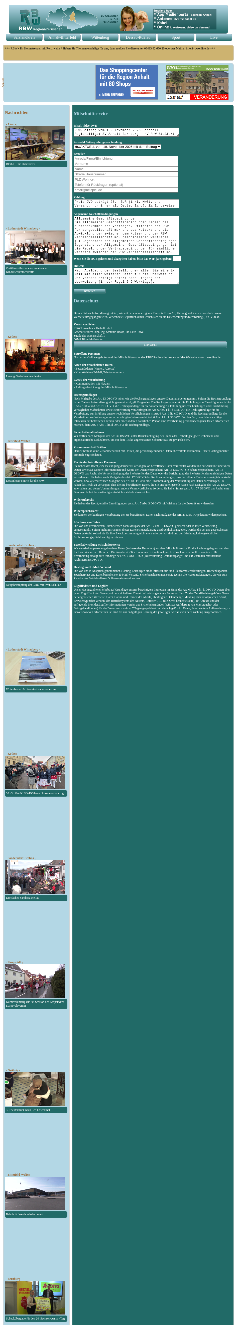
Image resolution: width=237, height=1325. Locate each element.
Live (213, 37)
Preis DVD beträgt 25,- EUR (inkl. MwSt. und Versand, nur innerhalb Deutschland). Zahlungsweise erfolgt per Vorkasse (133, 206)
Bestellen (89, 304)
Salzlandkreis (24, 37)
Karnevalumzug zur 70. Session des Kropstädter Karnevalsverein (35, 1003)
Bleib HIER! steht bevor (20, 164)
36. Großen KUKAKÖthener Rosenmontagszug (35, 793)
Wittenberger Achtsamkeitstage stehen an (31, 689)
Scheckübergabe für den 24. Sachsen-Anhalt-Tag (35, 1318)
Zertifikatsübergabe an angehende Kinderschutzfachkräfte (26, 270)
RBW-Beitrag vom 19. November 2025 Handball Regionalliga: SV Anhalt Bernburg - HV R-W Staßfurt (133, 133)
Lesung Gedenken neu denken (24, 376)
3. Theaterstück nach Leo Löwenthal (28, 1110)
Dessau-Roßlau (138, 37)
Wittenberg (100, 37)
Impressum (150, 358)
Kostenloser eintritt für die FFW (25, 480)
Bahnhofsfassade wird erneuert (24, 1214)
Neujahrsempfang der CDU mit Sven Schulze (33, 585)
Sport (176, 37)
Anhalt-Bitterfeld (62, 37)
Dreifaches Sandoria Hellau (22, 897)
